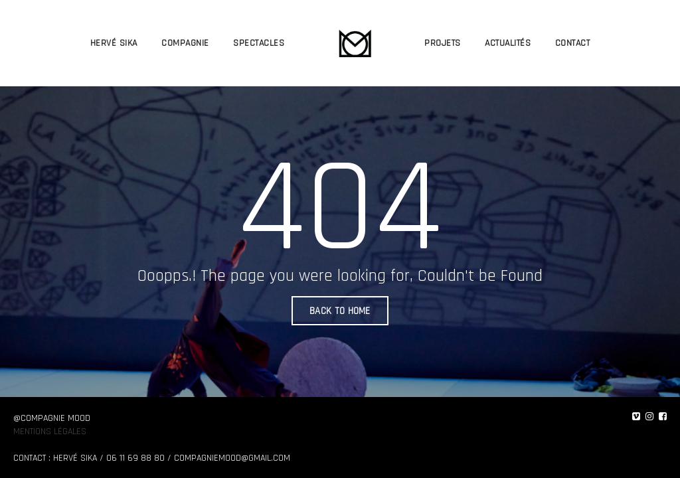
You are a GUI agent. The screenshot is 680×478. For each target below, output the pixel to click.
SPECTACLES (258, 43)
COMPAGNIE (185, 43)
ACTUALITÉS (508, 43)
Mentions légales (49, 432)
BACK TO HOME (340, 311)
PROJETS (442, 43)
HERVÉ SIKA (113, 43)
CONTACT (572, 43)
